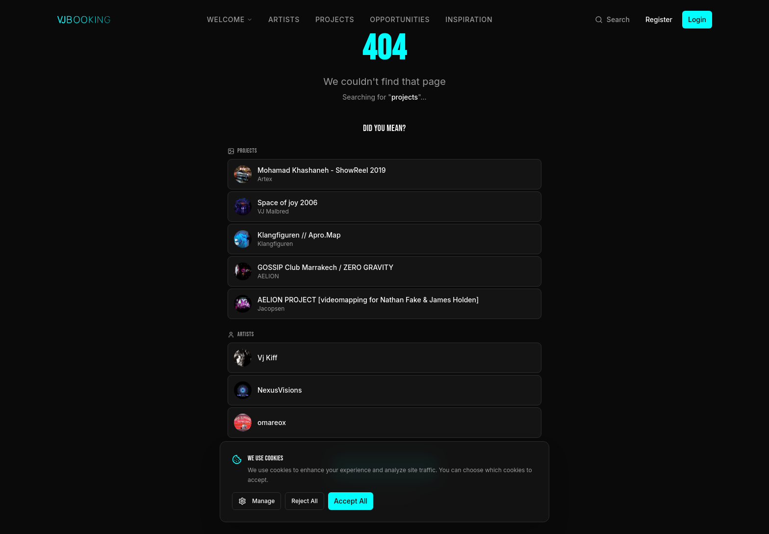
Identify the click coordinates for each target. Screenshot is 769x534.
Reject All (304, 501)
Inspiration (468, 19)
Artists (284, 19)
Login (697, 19)
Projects (334, 19)
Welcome (230, 19)
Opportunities (400, 19)
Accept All (350, 501)
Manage (256, 501)
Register (658, 19)
